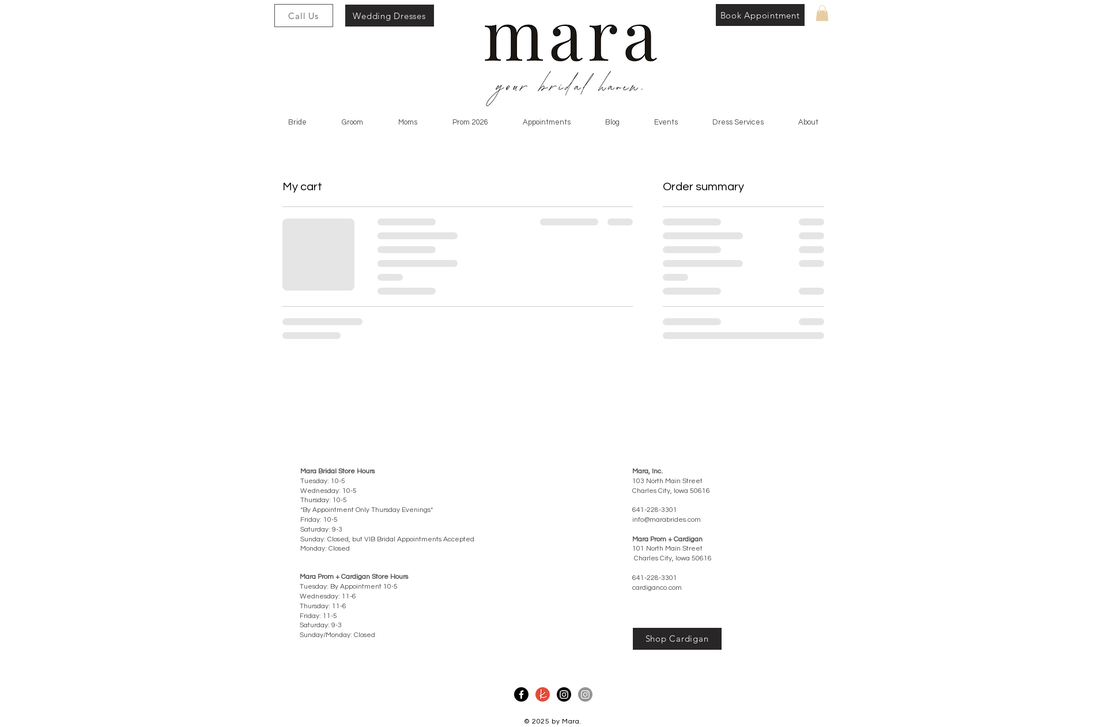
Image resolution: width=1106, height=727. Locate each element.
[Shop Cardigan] (677, 638)
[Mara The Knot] (542, 694)
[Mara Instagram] (564, 694)
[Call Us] (303, 15)
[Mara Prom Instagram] (585, 694)
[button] (822, 13)
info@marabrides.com (666, 519)
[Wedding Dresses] (390, 15)
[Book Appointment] (760, 15)
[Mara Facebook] (521, 694)
